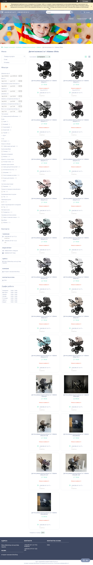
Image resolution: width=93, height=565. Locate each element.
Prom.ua (55, 561)
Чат (85, 560)
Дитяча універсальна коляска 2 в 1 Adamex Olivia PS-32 (44, 277)
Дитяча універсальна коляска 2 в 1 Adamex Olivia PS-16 (76, 159)
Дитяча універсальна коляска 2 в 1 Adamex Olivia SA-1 (76, 277)
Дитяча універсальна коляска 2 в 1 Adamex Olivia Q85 (76, 395)
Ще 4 (4, 135)
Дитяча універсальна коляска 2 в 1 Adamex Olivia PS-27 (76, 238)
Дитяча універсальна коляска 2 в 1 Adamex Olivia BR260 (76, 434)
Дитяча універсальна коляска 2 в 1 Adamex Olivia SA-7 (76, 317)
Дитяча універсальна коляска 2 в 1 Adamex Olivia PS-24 (76, 199)
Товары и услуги (82, 18)
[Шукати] (71, 12)
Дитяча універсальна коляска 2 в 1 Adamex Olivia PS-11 (44, 120)
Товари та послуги (9, 47)
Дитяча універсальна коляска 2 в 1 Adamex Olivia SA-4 (44, 317)
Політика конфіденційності (61, 563)
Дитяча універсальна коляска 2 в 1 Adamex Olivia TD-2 (76, 356)
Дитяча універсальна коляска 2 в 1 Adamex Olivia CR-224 (44, 474)
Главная (71, 18)
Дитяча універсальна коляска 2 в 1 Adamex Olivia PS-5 (76, 81)
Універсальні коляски (28, 47)
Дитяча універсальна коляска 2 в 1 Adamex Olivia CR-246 (44, 434)
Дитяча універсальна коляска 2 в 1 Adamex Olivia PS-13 (76, 120)
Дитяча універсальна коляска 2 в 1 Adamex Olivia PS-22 (44, 199)
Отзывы (6, 62)
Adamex (39, 47)
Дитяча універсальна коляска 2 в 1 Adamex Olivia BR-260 (76, 474)
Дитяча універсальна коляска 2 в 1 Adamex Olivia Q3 (44, 395)
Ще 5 (4, 180)
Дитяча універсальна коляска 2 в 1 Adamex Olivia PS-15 (44, 159)
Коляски (18, 47)
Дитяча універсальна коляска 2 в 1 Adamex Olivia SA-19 (44, 356)
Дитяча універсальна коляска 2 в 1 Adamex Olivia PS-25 (44, 238)
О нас (5, 59)
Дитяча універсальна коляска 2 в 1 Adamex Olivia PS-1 (44, 81)
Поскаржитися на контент (47, 563)
